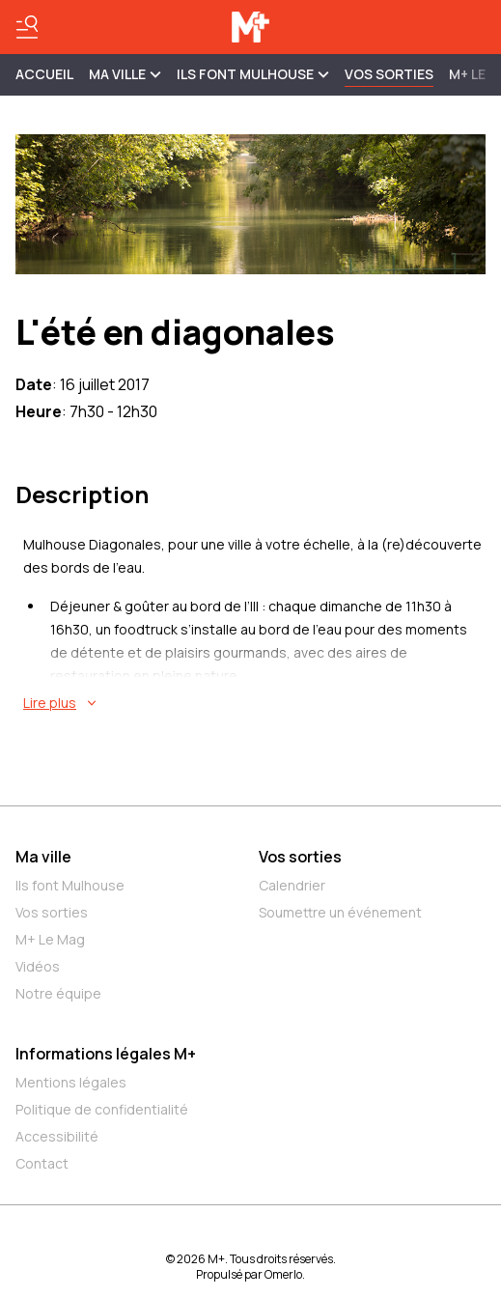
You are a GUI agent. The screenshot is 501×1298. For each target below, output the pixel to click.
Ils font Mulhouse (70, 885)
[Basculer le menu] (27, 27)
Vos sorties (389, 74)
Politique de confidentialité (101, 1109)
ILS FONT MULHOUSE (253, 74)
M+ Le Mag (50, 939)
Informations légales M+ (105, 1053)
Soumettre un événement (340, 912)
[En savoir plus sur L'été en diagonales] (254, 703)
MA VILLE (125, 74)
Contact (42, 1163)
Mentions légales (70, 1082)
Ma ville (43, 856)
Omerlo (283, 1274)
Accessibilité (56, 1136)
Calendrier (292, 885)
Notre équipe (58, 993)
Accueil (44, 74)
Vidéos (37, 966)
